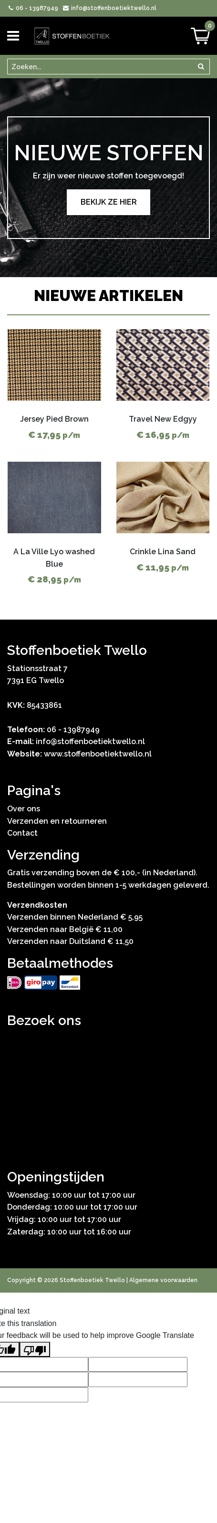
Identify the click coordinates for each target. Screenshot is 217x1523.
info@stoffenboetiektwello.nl (109, 8)
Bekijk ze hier (109, 202)
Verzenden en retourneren (57, 821)
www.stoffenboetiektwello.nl (98, 753)
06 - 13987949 (32, 8)
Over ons (23, 808)
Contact (22, 833)
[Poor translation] (35, 1349)
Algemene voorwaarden (163, 1280)
